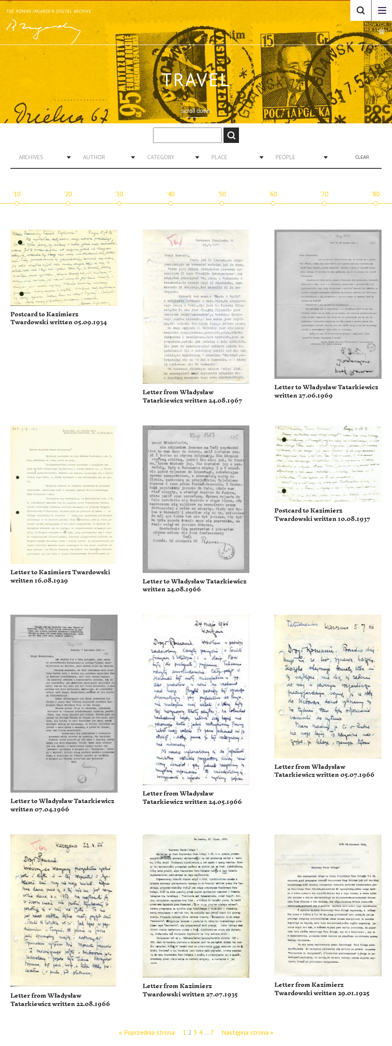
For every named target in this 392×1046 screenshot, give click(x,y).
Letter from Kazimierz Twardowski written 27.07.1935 (190, 990)
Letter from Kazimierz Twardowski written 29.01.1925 (321, 989)
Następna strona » (247, 1032)
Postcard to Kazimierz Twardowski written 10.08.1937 (322, 514)
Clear (362, 157)
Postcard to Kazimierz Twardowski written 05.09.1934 (58, 318)
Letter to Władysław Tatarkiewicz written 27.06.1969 (326, 391)
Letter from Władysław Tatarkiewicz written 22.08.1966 (60, 999)
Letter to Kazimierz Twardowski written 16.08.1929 (60, 576)
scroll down (196, 111)
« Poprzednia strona (147, 1032)
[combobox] (41, 157)
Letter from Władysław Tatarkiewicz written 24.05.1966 (192, 797)
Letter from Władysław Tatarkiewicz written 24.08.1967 (192, 396)
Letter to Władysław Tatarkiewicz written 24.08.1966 (194, 585)
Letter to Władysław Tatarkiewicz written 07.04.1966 (62, 805)
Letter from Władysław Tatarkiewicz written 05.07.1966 (324, 771)
